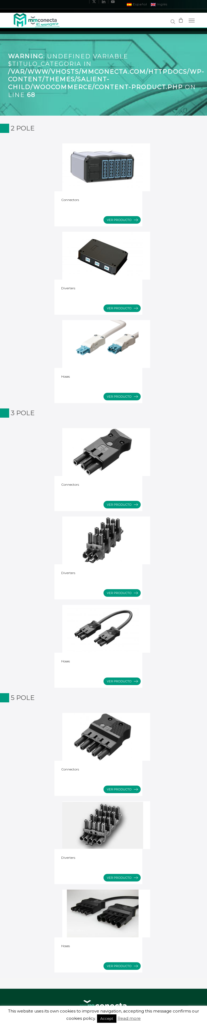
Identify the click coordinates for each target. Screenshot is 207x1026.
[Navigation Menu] (192, 20)
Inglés (159, 4)
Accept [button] (106, 1018)
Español (137, 4)
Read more (129, 1018)
